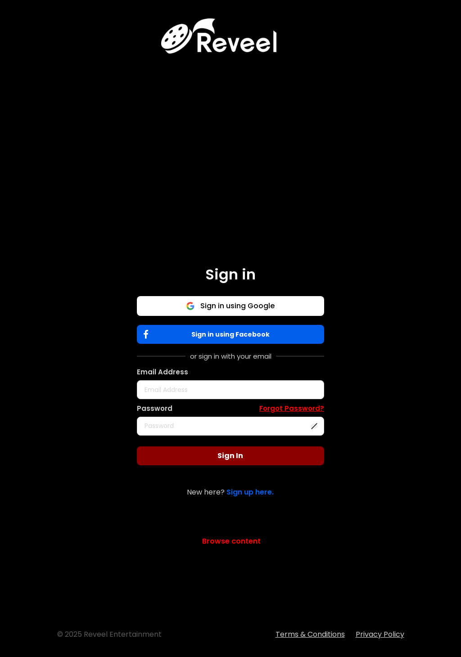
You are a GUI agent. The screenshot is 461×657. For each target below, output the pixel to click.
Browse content (231, 541)
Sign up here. (250, 492)
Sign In (230, 455)
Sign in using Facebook (209, 334)
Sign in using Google (230, 306)
